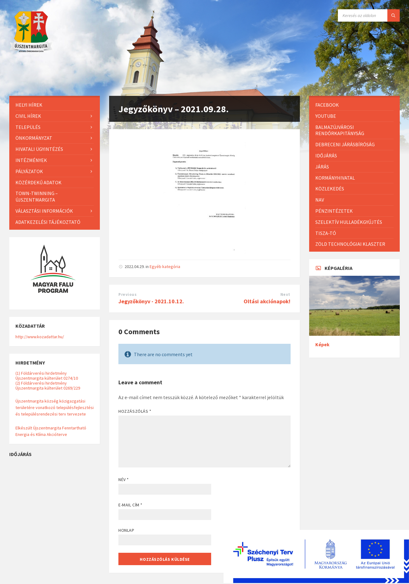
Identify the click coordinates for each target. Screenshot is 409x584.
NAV (319, 200)
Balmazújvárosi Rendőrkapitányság (339, 130)
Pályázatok (29, 171)
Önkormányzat (33, 138)
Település (27, 127)
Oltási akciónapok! (267, 301)
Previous (127, 294)
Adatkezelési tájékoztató (47, 222)
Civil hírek (28, 116)
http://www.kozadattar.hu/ (39, 336)
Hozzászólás (134, 411)
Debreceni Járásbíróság (345, 144)
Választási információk (44, 211)
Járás (322, 167)
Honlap (126, 530)
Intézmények (31, 160)
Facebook (327, 105)
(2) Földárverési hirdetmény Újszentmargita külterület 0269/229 (47, 385)
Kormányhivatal (335, 178)
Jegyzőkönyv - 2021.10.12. (151, 301)
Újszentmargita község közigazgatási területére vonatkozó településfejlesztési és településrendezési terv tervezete (54, 407)
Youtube (325, 116)
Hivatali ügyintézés (39, 149)
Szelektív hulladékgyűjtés (348, 222)
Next (285, 294)
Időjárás (326, 155)
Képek (322, 344)
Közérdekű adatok (38, 182)
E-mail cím (130, 505)
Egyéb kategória (165, 266)
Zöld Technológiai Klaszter (350, 244)
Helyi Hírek (28, 105)
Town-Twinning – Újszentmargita (36, 196)
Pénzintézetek (334, 211)
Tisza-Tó (325, 233)
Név (123, 479)
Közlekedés (329, 188)
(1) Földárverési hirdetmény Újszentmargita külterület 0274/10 (46, 375)
